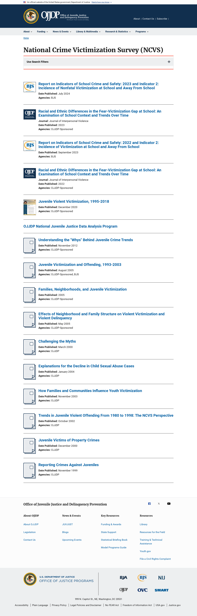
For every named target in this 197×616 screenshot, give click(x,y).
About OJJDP (30, 524)
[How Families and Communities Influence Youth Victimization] (29, 403)
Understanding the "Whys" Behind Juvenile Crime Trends (85, 240)
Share (173, 21)
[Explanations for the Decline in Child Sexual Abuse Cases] (29, 378)
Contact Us (148, 18)
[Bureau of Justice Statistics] (143, 582)
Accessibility (21, 605)
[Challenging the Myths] (29, 354)
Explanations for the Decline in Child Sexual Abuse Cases (86, 366)
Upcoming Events (71, 539)
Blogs (65, 532)
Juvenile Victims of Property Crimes (68, 440)
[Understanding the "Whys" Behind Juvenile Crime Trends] (29, 252)
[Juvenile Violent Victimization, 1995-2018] (29, 207)
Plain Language (40, 605)
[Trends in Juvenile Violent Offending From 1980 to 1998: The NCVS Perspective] (29, 428)
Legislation (29, 532)
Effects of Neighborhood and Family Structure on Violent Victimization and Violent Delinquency (101, 316)
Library (143, 524)
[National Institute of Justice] (162, 580)
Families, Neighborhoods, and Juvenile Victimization (82, 289)
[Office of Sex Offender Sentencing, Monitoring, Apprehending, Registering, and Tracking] (162, 592)
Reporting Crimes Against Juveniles (68, 465)
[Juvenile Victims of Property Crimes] (29, 452)
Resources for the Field (152, 532)
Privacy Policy (59, 605)
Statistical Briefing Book (114, 539)
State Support (108, 532)
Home (26, 38)
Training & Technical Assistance (151, 541)
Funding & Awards (111, 524)
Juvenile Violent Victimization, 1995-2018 (73, 201)
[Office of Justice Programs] (31, 16)
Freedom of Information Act (137, 605)
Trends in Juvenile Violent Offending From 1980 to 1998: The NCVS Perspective (105, 415)
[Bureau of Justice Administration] (123, 580)
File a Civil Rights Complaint (155, 558)
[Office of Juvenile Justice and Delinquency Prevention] (124, 592)
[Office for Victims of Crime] (143, 592)
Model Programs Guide (113, 547)
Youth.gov (145, 551)
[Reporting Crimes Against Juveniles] (29, 477)
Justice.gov (175, 605)
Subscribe (162, 18)
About (137, 18)
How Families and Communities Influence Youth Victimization (90, 391)
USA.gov (160, 605)
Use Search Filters (37, 61)
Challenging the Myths (57, 341)
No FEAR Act (112, 605)
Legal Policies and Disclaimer (85, 605)
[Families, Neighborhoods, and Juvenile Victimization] (29, 302)
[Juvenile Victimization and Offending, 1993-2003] (29, 277)
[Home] (65, 16)
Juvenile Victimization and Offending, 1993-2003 (79, 264)
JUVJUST (67, 524)
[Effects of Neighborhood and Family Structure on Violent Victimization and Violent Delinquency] (29, 326)
